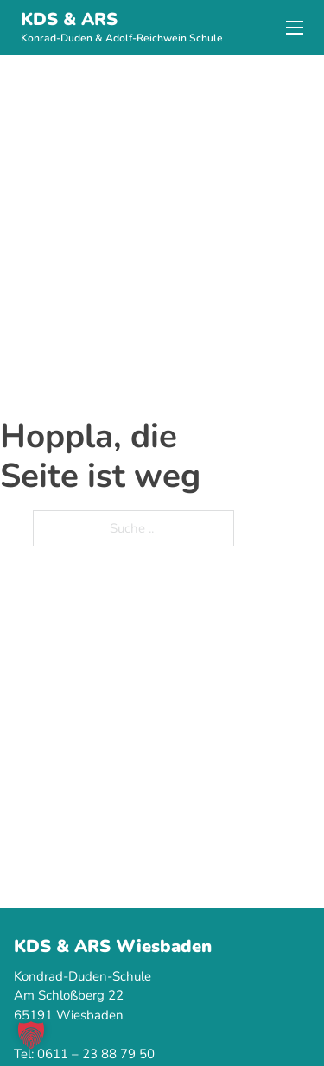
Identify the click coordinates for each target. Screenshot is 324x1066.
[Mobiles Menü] (294, 28)
